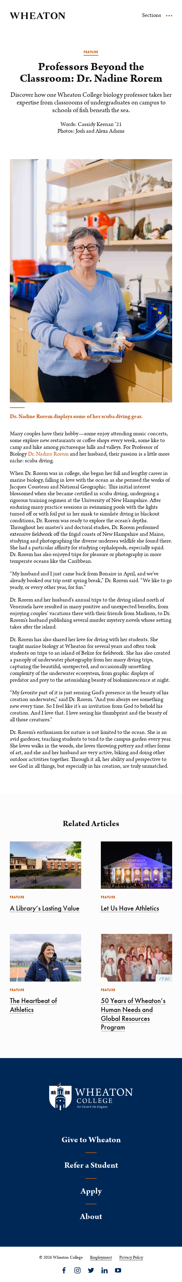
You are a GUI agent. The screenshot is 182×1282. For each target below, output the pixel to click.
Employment (101, 1257)
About (91, 1216)
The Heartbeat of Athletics (33, 1005)
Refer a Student (91, 1165)
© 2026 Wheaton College (61, 1257)
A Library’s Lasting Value (44, 908)
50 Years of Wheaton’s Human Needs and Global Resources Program (133, 1014)
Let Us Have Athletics (130, 908)
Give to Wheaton (91, 1140)
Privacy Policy (131, 1257)
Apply (91, 1191)
